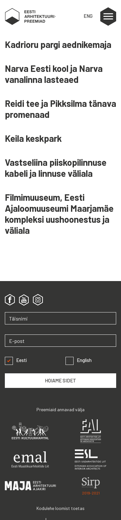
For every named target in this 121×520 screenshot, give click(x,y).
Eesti (16, 360)
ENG (88, 16)
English (79, 360)
